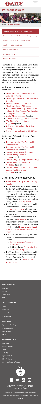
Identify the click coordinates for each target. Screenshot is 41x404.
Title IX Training (7, 359)
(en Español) (32, 393)
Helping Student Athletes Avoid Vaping (22, 111)
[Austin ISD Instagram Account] (29, 379)
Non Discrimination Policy (11, 395)
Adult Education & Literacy (13, 45)
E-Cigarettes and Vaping (20, 207)
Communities (6, 295)
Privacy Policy (24, 395)
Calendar (4, 306)
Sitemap (4, 334)
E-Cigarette (21, 219)
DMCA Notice (34, 395)
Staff (3, 298)
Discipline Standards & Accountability (17, 36)
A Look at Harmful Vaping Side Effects (21, 131)
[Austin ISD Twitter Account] (17, 379)
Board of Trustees (7, 346)
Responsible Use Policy (21, 393)
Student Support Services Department (17, 31)
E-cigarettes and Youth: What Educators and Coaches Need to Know (22, 229)
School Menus (6, 316)
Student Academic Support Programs (16, 40)
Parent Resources (9, 59)
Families (4, 291)
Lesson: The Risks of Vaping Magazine (21, 167)
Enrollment (5, 313)
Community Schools (10, 50)
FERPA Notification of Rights (11, 362)
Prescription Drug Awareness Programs (24, 248)
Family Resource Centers (12, 54)
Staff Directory (6, 331)
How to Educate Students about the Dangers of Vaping (20, 94)
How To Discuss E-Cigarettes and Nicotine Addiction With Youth (19, 104)
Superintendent (7, 356)
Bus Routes (5, 310)
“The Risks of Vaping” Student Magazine (22, 118)
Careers (4, 349)
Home (4, 25)
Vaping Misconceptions (15, 113)
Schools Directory (7, 328)
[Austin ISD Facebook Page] (11, 379)
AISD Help (5, 353)
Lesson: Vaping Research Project (19, 152)
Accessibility (8, 393)
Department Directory (9, 325)
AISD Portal (5, 343)
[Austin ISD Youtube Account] (23, 379)
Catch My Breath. (25, 201)
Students (5, 288)
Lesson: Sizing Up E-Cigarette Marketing (22, 160)
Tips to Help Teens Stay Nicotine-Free (21, 108)
